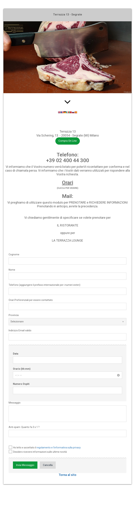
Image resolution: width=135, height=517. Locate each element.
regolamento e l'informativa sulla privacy (59, 447)
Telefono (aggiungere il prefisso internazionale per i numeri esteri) (44, 285)
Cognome (14, 254)
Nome (12, 269)
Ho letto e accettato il (45, 447)
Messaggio (15, 402)
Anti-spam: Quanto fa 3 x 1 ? (24, 427)
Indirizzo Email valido (20, 330)
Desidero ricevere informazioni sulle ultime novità (38, 451)
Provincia (14, 315)
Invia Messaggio (25, 465)
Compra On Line (67, 140)
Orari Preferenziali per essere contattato (31, 300)
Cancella (48, 465)
